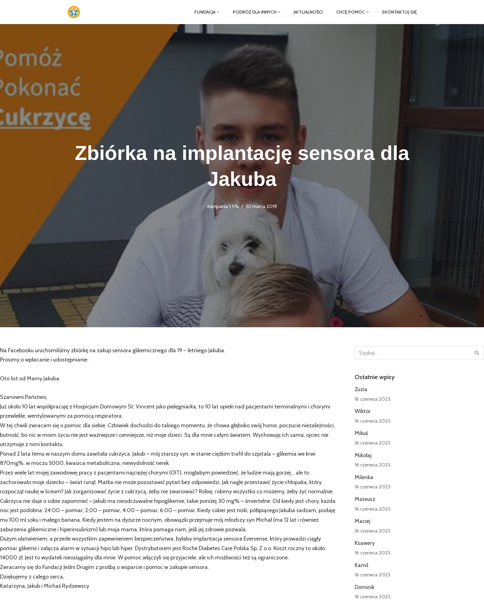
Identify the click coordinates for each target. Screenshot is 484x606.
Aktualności (308, 12)
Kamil (361, 565)
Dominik (364, 587)
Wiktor (363, 411)
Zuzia (361, 389)
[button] (218, 12)
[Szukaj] (412, 353)
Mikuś (361, 433)
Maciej (362, 521)
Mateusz (365, 499)
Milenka (364, 477)
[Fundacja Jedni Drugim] (75, 12)
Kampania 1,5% (223, 206)
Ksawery (365, 543)
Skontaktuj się (399, 12)
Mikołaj (363, 455)
